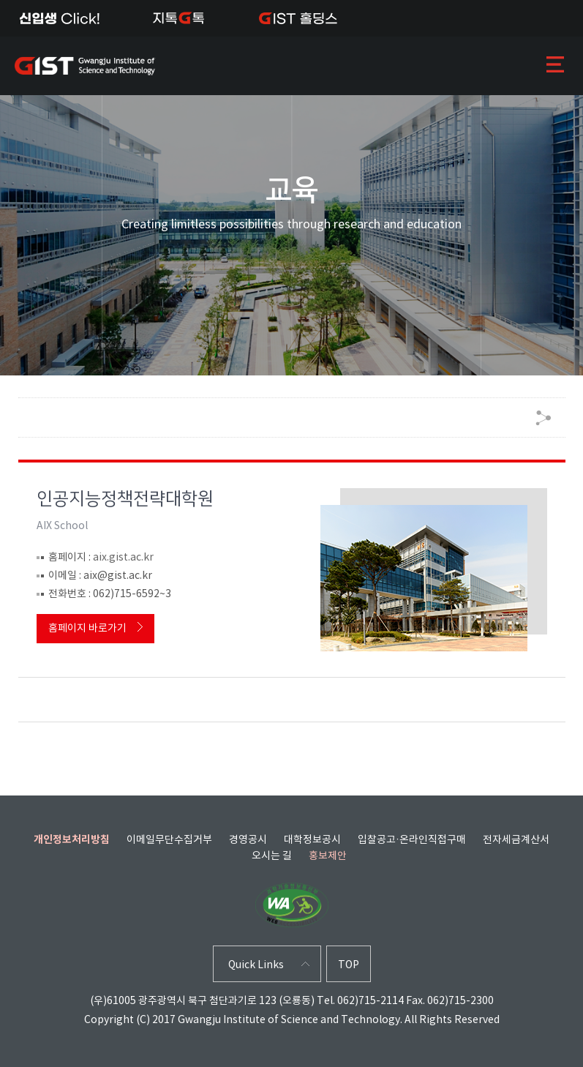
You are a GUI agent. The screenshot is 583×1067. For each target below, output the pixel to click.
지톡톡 (178, 18)
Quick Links (256, 966)
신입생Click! (59, 18)
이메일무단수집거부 (169, 840)
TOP (348, 966)
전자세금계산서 (516, 840)
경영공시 (248, 840)
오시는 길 (272, 856)
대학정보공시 (312, 840)
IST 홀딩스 (298, 18)
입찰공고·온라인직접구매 (412, 840)
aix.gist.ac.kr (123, 558)
